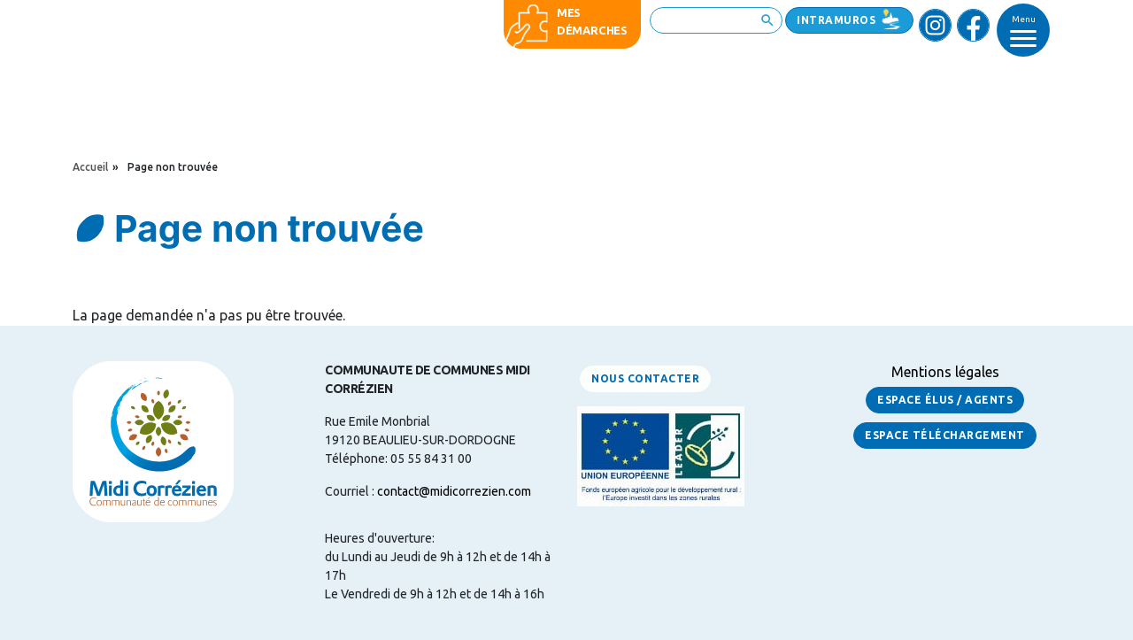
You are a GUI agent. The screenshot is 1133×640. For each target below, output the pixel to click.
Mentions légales (945, 372)
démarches (592, 30)
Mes (569, 12)
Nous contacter (645, 378)
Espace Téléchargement (945, 435)
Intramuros (836, 20)
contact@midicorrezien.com (454, 491)
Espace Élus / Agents (945, 399)
